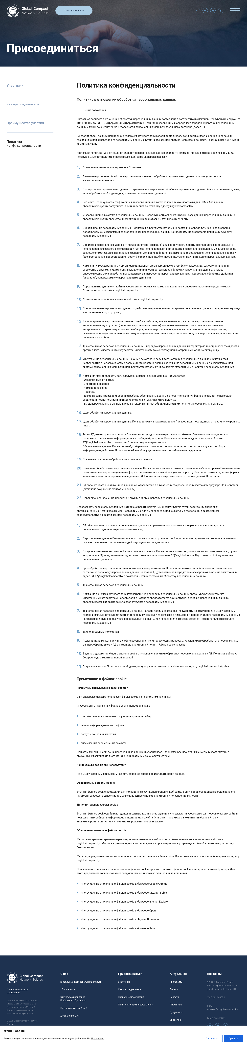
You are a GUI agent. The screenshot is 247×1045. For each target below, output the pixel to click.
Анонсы (174, 989)
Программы (176, 981)
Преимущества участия (25, 123)
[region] (123, 1035)
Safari (152, 928)
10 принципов (68, 989)
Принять (233, 1038)
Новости (174, 997)
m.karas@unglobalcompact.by (222, 1009)
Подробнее (97, 1038)
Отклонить (211, 1038)
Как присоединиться (23, 104)
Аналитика (176, 1004)
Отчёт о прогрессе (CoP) (73, 1008)
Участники (15, 86)
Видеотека (175, 1020)
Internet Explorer (159, 901)
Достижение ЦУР (70, 1015)
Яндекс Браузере (148, 919)
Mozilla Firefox (158, 892)
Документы (176, 1012)
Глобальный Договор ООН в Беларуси (81, 981)
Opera (152, 910)
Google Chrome (158, 883)
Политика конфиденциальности (24, 144)
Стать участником (74, 11)
